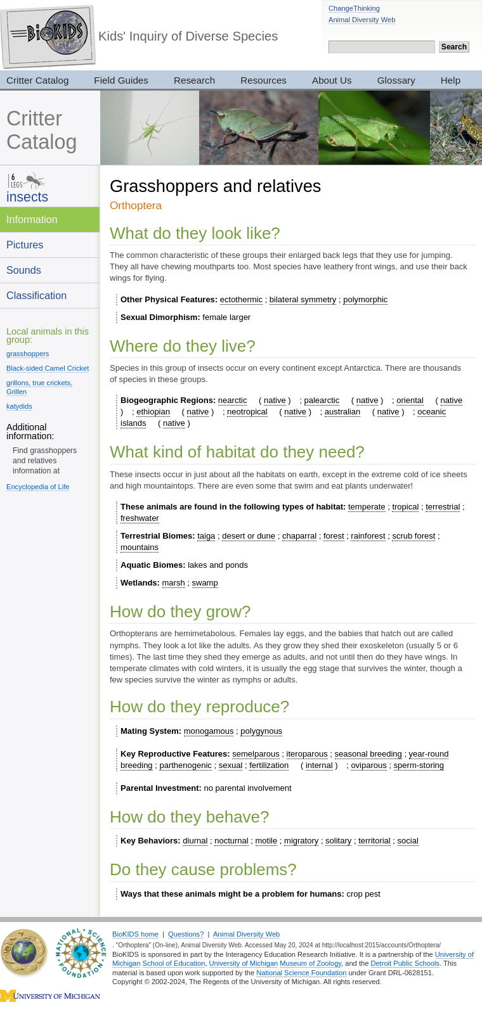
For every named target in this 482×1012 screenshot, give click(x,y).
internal (319, 765)
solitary (338, 840)
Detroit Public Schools (405, 963)
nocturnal (231, 840)
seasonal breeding (368, 754)
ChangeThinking (354, 8)
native (275, 400)
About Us (332, 80)
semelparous (255, 754)
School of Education (174, 963)
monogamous (209, 731)
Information (32, 219)
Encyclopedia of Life (37, 486)
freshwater (139, 518)
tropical (405, 506)
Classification (36, 295)
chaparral (299, 536)
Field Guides (121, 80)
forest (333, 536)
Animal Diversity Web (362, 19)
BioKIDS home (135, 934)
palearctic (322, 400)
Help (450, 80)
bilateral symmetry (303, 299)
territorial (374, 840)
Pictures (24, 244)
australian (342, 411)
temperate (367, 506)
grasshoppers (27, 353)
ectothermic (241, 299)
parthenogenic (185, 765)
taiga (206, 536)
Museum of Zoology (310, 963)
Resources (263, 80)
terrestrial (443, 506)
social (408, 840)
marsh (173, 582)
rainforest (368, 536)
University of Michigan (243, 963)
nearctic (232, 400)
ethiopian (153, 411)
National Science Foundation (301, 973)
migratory (301, 840)
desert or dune (248, 536)
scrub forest (413, 536)
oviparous (368, 765)
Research (194, 80)
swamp (205, 582)
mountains (139, 547)
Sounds (23, 270)
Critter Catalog (41, 130)
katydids (19, 406)
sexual (231, 765)
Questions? (186, 934)
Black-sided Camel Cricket (47, 368)
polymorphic (365, 299)
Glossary (396, 80)
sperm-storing (419, 765)
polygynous (261, 731)
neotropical (247, 411)
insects (27, 196)
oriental (410, 400)
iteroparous (307, 754)
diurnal (195, 840)
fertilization (269, 765)
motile (267, 840)
